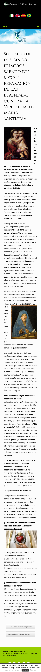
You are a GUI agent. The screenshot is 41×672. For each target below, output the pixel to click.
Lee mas (33, 670)
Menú (4, 26)
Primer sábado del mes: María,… (20, 634)
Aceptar (25, 670)
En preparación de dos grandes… (20, 627)
